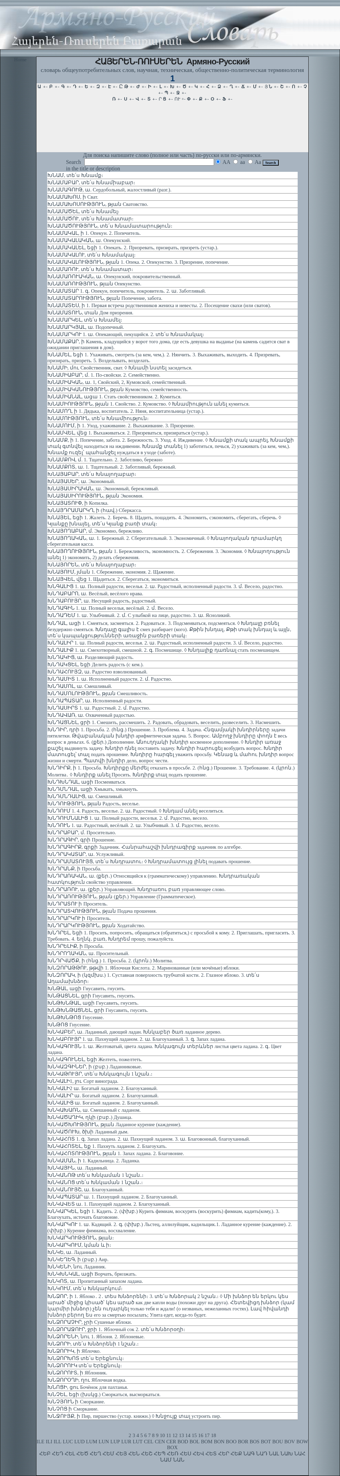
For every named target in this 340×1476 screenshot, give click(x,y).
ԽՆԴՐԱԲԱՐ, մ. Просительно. (81, 832)
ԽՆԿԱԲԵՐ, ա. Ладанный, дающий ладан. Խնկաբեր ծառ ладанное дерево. (134, 1032)
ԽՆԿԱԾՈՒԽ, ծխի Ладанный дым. (88, 1131)
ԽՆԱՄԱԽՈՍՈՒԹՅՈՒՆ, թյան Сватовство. (97, 204)
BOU (277, 1441)
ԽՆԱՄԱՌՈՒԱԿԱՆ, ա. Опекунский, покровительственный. (114, 276)
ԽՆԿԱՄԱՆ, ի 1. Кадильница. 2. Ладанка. (93, 1160)
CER (171, 1441)
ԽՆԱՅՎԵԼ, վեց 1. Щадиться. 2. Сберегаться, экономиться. (113, 579)
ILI (49, 1441)
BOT (266, 1441)
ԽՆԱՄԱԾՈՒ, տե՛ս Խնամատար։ (90, 218)
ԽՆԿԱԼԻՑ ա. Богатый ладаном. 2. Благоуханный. (103, 1103)
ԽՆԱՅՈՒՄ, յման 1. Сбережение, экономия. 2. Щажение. (111, 572)
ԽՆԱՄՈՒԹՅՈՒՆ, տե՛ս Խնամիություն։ (98, 418)
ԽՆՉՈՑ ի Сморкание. (72, 1409)
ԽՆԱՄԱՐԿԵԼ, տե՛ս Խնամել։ (84, 320)
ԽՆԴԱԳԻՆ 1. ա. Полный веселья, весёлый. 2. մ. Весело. (110, 608)
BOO (231, 1441)
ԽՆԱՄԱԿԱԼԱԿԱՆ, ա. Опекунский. (89, 240)
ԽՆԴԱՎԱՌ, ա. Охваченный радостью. (91, 715)
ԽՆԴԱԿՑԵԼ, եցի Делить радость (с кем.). (95, 664)
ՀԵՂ (95, 1453)
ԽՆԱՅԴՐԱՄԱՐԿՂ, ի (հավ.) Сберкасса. (94, 510)
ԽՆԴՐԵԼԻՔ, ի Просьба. (75, 946)
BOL (195, 1441)
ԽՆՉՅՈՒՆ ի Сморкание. (76, 1401)
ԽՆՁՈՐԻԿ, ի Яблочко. (74, 1351)
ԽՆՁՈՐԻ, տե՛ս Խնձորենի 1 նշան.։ (93, 1344)
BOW (302, 1441)
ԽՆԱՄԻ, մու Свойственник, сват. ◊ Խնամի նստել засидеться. (119, 367)
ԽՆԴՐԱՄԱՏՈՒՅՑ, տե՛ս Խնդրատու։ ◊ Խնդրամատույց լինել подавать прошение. (149, 861)
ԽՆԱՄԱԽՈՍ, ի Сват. (72, 197)
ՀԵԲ (45, 1453)
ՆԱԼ (274, 1453)
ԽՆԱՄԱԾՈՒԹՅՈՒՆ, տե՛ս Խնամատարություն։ (109, 226)
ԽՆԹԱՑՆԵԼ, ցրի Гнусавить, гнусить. (91, 995)
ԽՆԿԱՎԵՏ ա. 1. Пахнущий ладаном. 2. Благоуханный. (108, 1204)
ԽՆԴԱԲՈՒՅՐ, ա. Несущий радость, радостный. (101, 601)
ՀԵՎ (198, 1453)
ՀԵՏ (211, 1453)
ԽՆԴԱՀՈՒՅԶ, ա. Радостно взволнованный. (97, 671)
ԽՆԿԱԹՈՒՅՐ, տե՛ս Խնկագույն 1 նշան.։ (99, 1074)
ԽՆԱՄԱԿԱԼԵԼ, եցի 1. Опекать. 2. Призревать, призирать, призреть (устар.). (133, 247)
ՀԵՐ (223, 1453)
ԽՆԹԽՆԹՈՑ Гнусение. (75, 1017)
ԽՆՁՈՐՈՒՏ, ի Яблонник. (77, 1372)
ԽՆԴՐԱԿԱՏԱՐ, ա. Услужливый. (86, 854)
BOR (243, 1441)
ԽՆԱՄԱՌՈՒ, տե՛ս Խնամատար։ (90, 269)
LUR (126, 1441)
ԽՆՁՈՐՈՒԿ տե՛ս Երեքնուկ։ (84, 1365)
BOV (289, 1441)
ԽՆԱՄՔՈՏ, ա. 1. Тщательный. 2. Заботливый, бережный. (111, 467)
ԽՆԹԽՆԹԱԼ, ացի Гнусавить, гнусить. (93, 1003)
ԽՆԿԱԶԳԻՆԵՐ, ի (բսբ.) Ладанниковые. (94, 1066)
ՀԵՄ (108, 1453)
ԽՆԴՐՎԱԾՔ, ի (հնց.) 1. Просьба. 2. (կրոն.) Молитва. (110, 960)
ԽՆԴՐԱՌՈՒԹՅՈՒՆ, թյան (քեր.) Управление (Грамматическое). (121, 896)
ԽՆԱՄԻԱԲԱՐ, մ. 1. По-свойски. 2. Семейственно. (103, 375)
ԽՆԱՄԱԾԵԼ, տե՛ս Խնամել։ (83, 211)
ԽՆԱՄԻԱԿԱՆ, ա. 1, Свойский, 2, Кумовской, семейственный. (117, 382)
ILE (40, 1441)
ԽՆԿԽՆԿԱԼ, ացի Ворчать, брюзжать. (92, 1274)
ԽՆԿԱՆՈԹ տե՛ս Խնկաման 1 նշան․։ (95, 1175)
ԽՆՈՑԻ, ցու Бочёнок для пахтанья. (87, 1387)
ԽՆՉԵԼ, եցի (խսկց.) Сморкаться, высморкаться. (104, 1394)
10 (162, 1435)
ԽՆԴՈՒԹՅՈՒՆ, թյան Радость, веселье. (93, 803)
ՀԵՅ (121, 1453)
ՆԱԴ (261, 1453)
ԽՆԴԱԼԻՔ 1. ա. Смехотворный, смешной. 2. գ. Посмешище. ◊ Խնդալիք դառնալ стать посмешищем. (163, 650)
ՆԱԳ (249, 1453)
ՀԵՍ (185, 1453)
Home (20, 59)
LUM (91, 1441)
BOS (254, 1441)
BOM (206, 1441)
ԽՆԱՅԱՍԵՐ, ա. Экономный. (81, 481)
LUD (79, 1441)
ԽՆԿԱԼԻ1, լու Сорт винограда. (82, 1081)
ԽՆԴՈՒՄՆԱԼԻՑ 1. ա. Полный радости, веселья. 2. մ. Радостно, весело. (127, 818)
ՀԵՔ (236, 1453)
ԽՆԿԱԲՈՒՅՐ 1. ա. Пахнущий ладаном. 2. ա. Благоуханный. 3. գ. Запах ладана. (136, 1039)
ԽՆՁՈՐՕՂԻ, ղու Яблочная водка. (87, 1380)
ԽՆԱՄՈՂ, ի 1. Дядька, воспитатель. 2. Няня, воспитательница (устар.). (125, 411)
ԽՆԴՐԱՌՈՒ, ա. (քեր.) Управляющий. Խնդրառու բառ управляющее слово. (136, 889)
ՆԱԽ (286, 1453)
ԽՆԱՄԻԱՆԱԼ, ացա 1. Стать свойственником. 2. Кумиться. (114, 396)
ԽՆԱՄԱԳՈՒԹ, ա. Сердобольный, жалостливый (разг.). (109, 189)
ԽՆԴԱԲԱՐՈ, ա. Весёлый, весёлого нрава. (95, 593)
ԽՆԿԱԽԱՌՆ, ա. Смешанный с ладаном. (94, 1110)
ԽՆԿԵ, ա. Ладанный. (72, 1252)
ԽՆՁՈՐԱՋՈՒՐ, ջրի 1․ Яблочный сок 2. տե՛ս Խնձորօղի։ (116, 1329)
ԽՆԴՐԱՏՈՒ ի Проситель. (77, 904)
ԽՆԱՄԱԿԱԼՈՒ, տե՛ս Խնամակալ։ (91, 255)
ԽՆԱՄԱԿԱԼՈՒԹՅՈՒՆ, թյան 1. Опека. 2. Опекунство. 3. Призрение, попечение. (138, 262)
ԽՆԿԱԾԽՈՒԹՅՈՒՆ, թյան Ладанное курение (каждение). (114, 1124)
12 (175, 1435)
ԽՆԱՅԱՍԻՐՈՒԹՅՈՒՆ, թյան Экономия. (95, 496)
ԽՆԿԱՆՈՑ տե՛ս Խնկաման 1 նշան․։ (95, 1182)
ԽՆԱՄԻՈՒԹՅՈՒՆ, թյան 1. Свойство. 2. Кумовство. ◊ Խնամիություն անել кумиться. (148, 404)
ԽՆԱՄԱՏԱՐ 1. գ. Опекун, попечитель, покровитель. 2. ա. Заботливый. (126, 291)
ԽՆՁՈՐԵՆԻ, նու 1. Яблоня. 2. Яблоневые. (96, 1336)
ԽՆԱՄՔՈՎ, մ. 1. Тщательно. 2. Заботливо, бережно (104, 459)
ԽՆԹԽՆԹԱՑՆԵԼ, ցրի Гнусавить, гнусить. (97, 1010)
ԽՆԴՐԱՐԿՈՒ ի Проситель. (79, 918)
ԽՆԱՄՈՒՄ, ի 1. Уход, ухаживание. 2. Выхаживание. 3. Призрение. (121, 425)
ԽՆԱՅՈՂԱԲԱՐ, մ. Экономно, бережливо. (95, 531)
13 (181, 1435)
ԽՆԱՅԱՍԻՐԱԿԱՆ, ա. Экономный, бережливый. (103, 488)
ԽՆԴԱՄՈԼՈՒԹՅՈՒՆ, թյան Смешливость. (97, 693)
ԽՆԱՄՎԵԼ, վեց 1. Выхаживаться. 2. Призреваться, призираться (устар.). (128, 433)
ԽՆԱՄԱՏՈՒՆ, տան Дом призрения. (90, 312)
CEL (148, 1441)
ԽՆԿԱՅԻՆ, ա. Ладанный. (77, 1168)
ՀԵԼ (70, 1453)
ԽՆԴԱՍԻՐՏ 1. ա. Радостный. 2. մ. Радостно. (98, 708)
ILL (58, 1441)
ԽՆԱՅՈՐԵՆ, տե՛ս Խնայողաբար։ (91, 564)
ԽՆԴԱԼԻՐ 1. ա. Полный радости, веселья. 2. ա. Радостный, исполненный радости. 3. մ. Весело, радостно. (165, 643)
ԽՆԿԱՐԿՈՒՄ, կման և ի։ (79, 1245)
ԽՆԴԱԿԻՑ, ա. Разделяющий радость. (90, 657)
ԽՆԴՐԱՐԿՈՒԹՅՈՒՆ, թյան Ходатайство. (96, 925)
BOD (183, 1441)
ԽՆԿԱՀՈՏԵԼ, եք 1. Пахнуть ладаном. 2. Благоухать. (107, 1146)
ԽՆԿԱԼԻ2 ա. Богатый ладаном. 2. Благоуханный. (102, 1088)
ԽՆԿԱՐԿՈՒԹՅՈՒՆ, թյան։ (80, 1238)
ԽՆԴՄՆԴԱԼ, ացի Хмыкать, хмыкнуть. (92, 789)
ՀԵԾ (82, 1453)
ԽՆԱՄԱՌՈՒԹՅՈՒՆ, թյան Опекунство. (94, 283)
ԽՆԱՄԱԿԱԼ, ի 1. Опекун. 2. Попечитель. (94, 233)
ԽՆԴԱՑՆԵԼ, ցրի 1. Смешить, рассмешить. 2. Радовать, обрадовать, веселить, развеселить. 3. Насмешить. (164, 722)
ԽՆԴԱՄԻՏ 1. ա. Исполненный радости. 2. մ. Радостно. (109, 679)
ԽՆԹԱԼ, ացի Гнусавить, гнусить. (86, 988)
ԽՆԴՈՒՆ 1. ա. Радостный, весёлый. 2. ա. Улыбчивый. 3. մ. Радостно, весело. (133, 825)
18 (213, 1435)
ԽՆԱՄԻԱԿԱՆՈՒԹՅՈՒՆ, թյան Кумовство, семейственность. (117, 389)
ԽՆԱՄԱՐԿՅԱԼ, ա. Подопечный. (85, 327)
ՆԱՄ (166, 1460)
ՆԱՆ (178, 1460)
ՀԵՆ (134, 1453)
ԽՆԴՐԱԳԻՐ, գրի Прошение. (81, 839)
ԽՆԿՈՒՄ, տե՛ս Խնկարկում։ (85, 1288)
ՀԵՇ (146, 1453)
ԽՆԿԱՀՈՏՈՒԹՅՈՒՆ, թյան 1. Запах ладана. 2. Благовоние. (115, 1153)
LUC (68, 1441)
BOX (172, 1447)
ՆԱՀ (300, 1453)
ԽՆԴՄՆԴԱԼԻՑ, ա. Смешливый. (85, 796)
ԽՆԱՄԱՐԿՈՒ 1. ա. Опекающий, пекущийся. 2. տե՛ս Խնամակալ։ (125, 334)
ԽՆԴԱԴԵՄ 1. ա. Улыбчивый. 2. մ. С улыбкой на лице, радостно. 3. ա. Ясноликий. (139, 615)
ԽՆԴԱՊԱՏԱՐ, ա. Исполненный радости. (94, 700)
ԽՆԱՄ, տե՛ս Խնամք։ (75, 175)
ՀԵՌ (173, 1453)
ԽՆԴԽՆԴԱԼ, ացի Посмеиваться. (86, 782)
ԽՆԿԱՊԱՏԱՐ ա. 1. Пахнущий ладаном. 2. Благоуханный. (112, 1197)
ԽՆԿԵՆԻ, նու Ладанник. (76, 1266)
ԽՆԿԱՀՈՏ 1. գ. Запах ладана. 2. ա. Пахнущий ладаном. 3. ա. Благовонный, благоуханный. (148, 1139)
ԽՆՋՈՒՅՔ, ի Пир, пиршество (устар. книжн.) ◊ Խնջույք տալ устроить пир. (134, 1416)
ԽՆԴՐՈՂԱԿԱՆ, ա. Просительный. (88, 953)
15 (194, 1435)
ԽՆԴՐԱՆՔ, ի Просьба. (74, 868)
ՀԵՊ (160, 1453)
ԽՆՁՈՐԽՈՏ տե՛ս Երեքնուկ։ (85, 1358)
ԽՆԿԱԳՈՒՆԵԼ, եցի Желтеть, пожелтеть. (94, 1059)
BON (219, 1441)
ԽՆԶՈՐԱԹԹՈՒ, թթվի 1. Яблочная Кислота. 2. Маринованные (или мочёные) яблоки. (143, 968)
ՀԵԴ (57, 1453)
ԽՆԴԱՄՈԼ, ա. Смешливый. (79, 686)
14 (188, 1435)
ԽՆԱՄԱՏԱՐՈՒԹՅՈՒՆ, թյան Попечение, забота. (104, 298)
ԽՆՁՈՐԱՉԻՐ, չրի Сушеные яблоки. (89, 1322)
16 (200, 1435)
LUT (138, 1441)
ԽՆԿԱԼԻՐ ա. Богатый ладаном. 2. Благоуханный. (103, 1095)
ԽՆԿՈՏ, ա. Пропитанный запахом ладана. (95, 1281)
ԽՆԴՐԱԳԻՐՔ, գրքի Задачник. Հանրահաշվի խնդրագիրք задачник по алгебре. (144, 847)
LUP (115, 1441)
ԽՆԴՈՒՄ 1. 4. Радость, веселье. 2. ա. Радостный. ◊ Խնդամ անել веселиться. (135, 811)
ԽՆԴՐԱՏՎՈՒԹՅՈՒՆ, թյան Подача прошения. (102, 911)
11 (168, 1435)
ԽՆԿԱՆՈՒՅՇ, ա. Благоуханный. (85, 1189)
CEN (160, 1441)
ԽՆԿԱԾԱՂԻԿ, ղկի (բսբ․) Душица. (89, 1117)
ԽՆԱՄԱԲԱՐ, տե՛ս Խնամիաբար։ (91, 182)
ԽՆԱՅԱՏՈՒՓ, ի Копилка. (77, 503)
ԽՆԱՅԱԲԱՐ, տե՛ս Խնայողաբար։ (91, 474)
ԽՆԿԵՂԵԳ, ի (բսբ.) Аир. (78, 1259)
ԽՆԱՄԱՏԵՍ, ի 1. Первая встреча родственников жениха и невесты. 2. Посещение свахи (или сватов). (159, 305)
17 (207, 1435)
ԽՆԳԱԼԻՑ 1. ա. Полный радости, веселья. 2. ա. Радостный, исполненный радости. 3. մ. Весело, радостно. (165, 586)
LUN (104, 1441)
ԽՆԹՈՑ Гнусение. (69, 1024)
